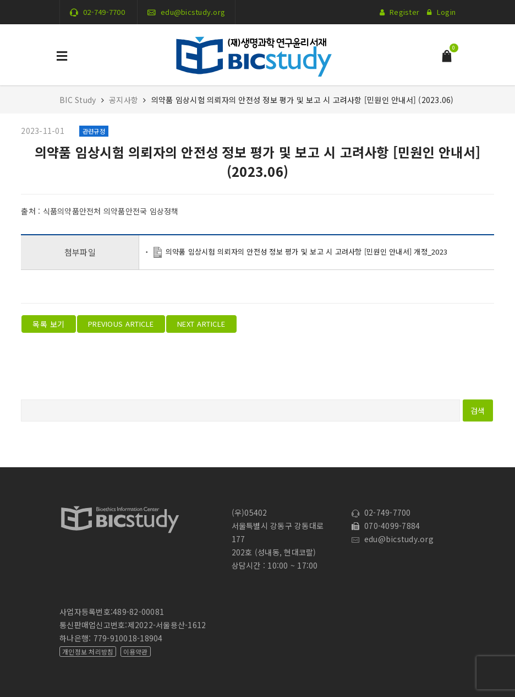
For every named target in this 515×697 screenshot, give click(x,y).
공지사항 (123, 99)
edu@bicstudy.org (193, 12)
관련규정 (94, 131)
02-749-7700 (104, 12)
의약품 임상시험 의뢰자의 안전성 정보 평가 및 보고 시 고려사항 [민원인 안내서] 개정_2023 (306, 251)
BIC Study (78, 99)
